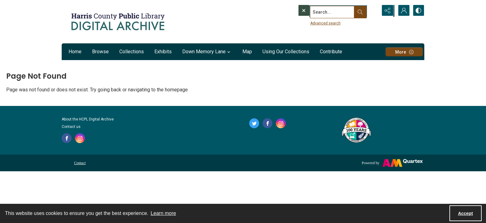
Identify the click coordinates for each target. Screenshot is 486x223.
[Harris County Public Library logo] (356, 130)
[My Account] (403, 11)
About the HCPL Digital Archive (88, 119)
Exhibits (163, 52)
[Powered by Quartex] (392, 163)
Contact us (71, 127)
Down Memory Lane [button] (207, 51)
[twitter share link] (254, 123)
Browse (100, 52)
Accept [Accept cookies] (465, 213)
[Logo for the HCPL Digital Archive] (117, 21)
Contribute (331, 52)
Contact (80, 163)
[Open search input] (372, 11)
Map (247, 52)
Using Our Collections (286, 52)
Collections (131, 52)
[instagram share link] (80, 138)
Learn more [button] (163, 213)
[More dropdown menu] (404, 51)
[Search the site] (326, 11)
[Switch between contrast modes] (418, 11)
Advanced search (313, 22)
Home (75, 52)
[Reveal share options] (387, 11)
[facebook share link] (67, 138)
